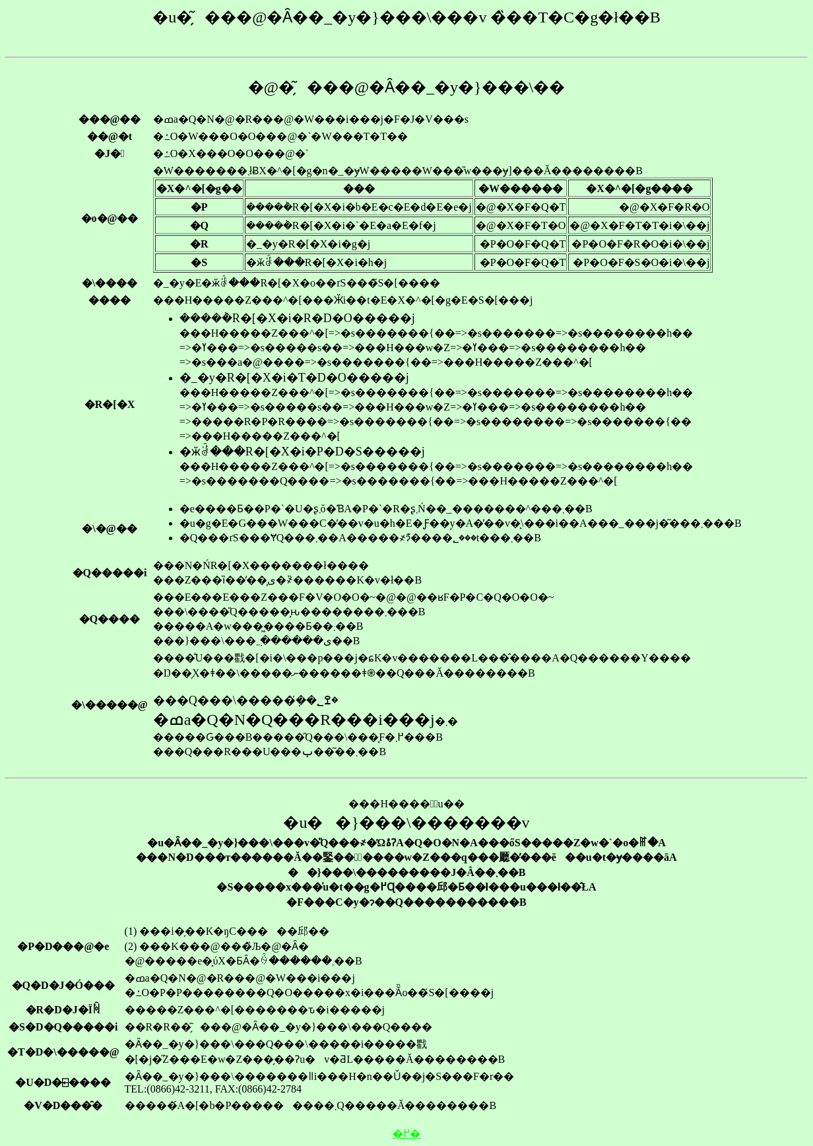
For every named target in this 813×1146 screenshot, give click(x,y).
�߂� (406, 1133)
